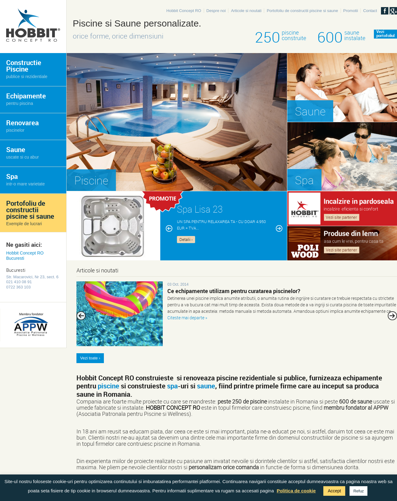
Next (392, 315)
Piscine (91, 180)
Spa (25, 179)
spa (172, 385)
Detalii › (186, 239)
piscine (108, 385)
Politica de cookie (296, 490)
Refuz (358, 491)
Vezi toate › (90, 358)
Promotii (350, 10)
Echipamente (26, 98)
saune (206, 385)
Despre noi (216, 10)
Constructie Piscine (26, 68)
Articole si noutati (246, 10)
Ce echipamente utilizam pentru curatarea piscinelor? (233, 291)
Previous (81, 315)
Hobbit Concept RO (183, 10)
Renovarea (22, 125)
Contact (370, 10)
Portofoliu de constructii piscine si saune (302, 10)
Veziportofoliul (385, 34)
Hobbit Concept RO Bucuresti (24, 256)
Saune (22, 152)
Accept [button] (334, 490)
